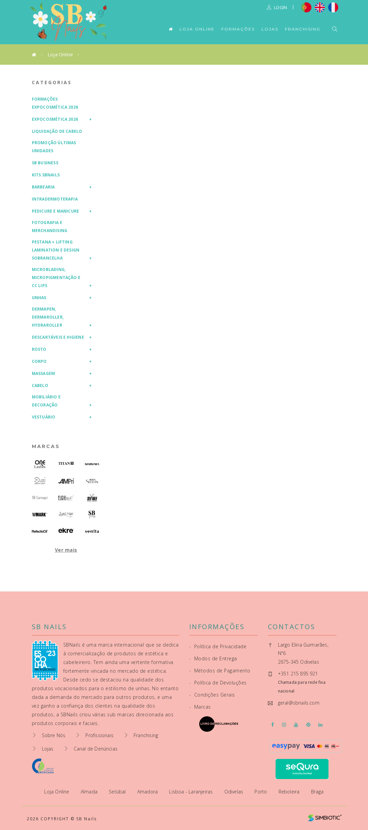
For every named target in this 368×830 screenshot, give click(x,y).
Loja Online (197, 29)
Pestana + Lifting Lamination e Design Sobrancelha (56, 250)
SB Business (45, 163)
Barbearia (43, 187)
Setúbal (118, 791)
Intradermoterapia (55, 199)
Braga (317, 791)
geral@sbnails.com (298, 703)
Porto (261, 791)
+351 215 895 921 (298, 673)
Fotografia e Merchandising (50, 226)
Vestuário (44, 417)
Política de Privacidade (218, 646)
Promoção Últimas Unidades (54, 147)
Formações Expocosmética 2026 (55, 103)
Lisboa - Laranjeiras (191, 791)
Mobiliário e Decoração (46, 401)
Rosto (39, 349)
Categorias (52, 82)
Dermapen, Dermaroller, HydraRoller (48, 317)
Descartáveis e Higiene (58, 337)
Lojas (270, 29)
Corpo (39, 361)
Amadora (148, 791)
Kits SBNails (46, 175)
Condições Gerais (212, 694)
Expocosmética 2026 (55, 119)
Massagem (43, 373)
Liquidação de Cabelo (57, 131)
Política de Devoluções (218, 682)
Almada (90, 791)
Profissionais (99, 735)
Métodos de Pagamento (219, 670)
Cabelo (40, 385)
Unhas (39, 297)
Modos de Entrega (213, 658)
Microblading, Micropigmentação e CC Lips (56, 277)
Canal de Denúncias (96, 748)
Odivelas (234, 791)
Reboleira (290, 791)
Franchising (302, 29)
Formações (238, 29)
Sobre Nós (54, 735)
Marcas (46, 446)
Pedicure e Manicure (55, 211)
